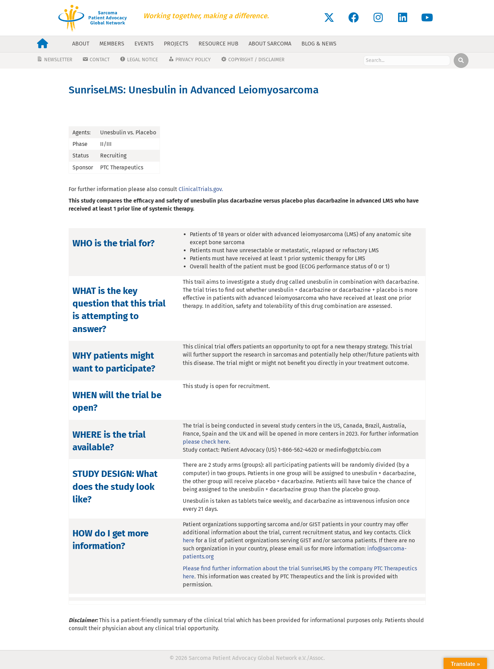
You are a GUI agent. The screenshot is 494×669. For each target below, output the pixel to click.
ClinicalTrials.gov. (201, 189)
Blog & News (318, 43)
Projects (176, 43)
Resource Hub (218, 43)
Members (111, 43)
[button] (329, 17)
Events (144, 43)
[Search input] (407, 60)
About (80, 43)
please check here (206, 441)
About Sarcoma (270, 43)
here (188, 540)
